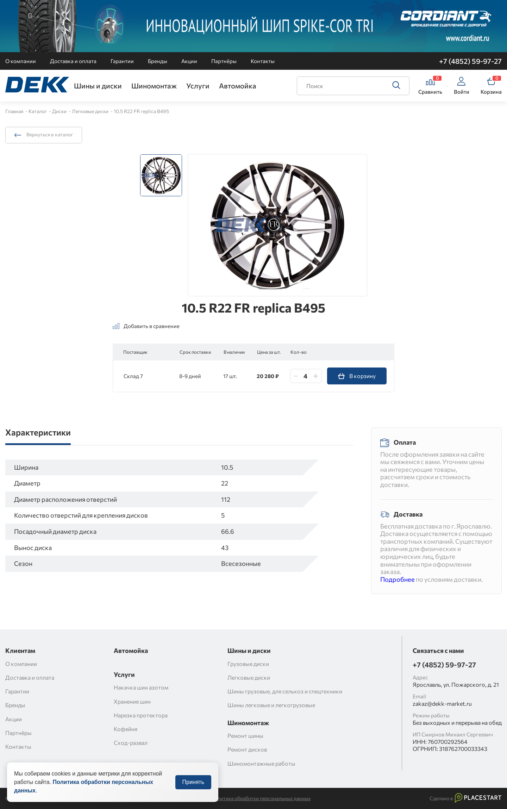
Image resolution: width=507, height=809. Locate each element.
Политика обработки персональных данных (261, 798)
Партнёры (224, 61)
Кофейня (125, 728)
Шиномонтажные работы (261, 763)
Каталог (38, 111)
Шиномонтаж (154, 85)
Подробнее (397, 579)
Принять (193, 789)
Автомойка (237, 85)
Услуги (197, 85)
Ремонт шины (245, 735)
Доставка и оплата (73, 61)
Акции (189, 61)
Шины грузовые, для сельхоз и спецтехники (284, 691)
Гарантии (122, 61)
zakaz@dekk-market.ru (442, 703)
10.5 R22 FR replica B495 (141, 111)
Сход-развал (131, 742)
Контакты (263, 61)
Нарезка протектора (141, 715)
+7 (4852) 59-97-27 (470, 61)
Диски (60, 111)
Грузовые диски (248, 663)
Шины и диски (98, 85)
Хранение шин (132, 701)
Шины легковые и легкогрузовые (271, 705)
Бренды (157, 61)
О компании (20, 61)
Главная (14, 111)
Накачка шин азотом (141, 687)
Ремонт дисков (247, 749)
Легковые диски (90, 111)
